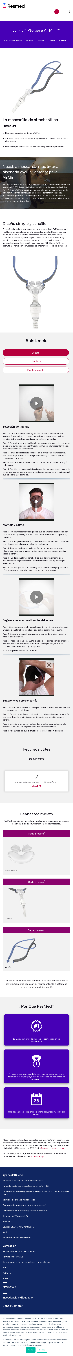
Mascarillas (42, 41)
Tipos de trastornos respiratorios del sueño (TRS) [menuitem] (26, 1166)
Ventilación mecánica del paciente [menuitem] (19, 1231)
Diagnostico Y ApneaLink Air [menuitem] (15, 1196)
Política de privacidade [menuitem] (36, 1312)
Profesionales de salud (13, 41)
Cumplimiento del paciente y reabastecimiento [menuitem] (25, 1191)
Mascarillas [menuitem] (8, 1201)
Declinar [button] (42, 1350)
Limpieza (36, 361)
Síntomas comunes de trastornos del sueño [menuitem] (23, 1160)
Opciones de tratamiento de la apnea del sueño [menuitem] (25, 1185)
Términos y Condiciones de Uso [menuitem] (36, 1306)
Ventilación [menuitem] (9, 1226)
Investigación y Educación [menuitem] (18, 1277)
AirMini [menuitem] (5, 1212)
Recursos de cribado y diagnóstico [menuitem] (19, 1180)
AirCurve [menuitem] (7, 1253)
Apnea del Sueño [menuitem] (13, 1155)
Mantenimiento (35, 369)
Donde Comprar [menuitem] (13, 1286)
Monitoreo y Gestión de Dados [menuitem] (17, 1218)
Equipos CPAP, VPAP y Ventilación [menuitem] (18, 1207)
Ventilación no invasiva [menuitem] (13, 1237)
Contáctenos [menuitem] (36, 1301)
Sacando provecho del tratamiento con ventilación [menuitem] (26, 1242)
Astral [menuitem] (5, 1248)
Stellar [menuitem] (5, 1258)
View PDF (36, 786)
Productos (30, 41)
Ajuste (35, 352)
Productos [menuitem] (9, 1266)
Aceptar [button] (30, 1350)
